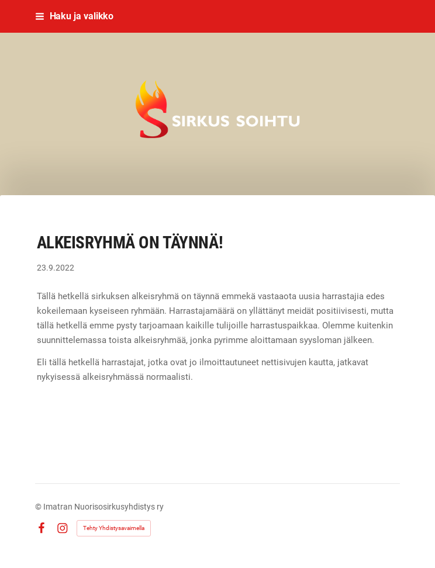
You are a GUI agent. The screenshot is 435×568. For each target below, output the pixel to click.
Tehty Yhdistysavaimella (113, 528)
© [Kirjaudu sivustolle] (39, 506)
